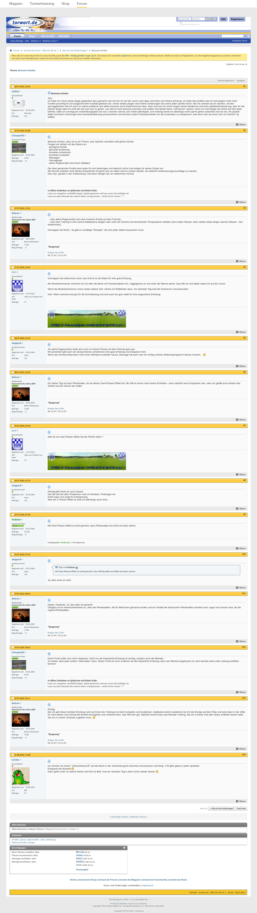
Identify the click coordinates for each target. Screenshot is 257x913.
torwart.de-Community (154, 879)
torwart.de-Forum (107, 879)
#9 (244, 514)
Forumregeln (82, 869)
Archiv (231, 892)
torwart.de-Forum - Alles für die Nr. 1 (41, 50)
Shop (65, 4)
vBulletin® (124, 903)
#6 (244, 372)
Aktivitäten (63, 36)
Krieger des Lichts (56, 252)
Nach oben (241, 808)
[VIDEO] (80, 861)
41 (26, 534)
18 (26, 161)
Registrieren (237, 19)
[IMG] (79, 858)
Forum (82, 4)
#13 (244, 698)
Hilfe (223, 19)
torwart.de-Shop (87, 879)
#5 (244, 338)
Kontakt (193, 892)
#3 (244, 208)
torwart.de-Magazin (129, 879)
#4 (244, 267)
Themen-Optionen (225, 80)
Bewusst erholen (27, 70)
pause (23, 839)
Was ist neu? (47, 36)
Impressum (147, 885)
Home (73, 879)
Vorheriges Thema (119, 816)
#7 (244, 425)
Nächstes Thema (138, 816)
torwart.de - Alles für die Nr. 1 (212, 892)
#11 (244, 593)
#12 (244, 647)
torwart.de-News (178, 879)
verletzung (51, 839)
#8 (244, 480)
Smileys (79, 855)
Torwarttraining (42, 4)
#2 (244, 130)
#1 (244, 86)
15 (26, 247)
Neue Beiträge (17, 41)
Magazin (15, 4)
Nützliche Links (49, 41)
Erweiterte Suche (239, 41)
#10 (244, 554)
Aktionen (35, 41)
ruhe (42, 839)
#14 (244, 754)
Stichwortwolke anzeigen (23, 842)
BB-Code (80, 852)
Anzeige (240, 80)
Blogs (32, 36)
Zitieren (241, 124)
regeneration (33, 839)
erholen (15, 839)
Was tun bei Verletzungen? (75, 50)
